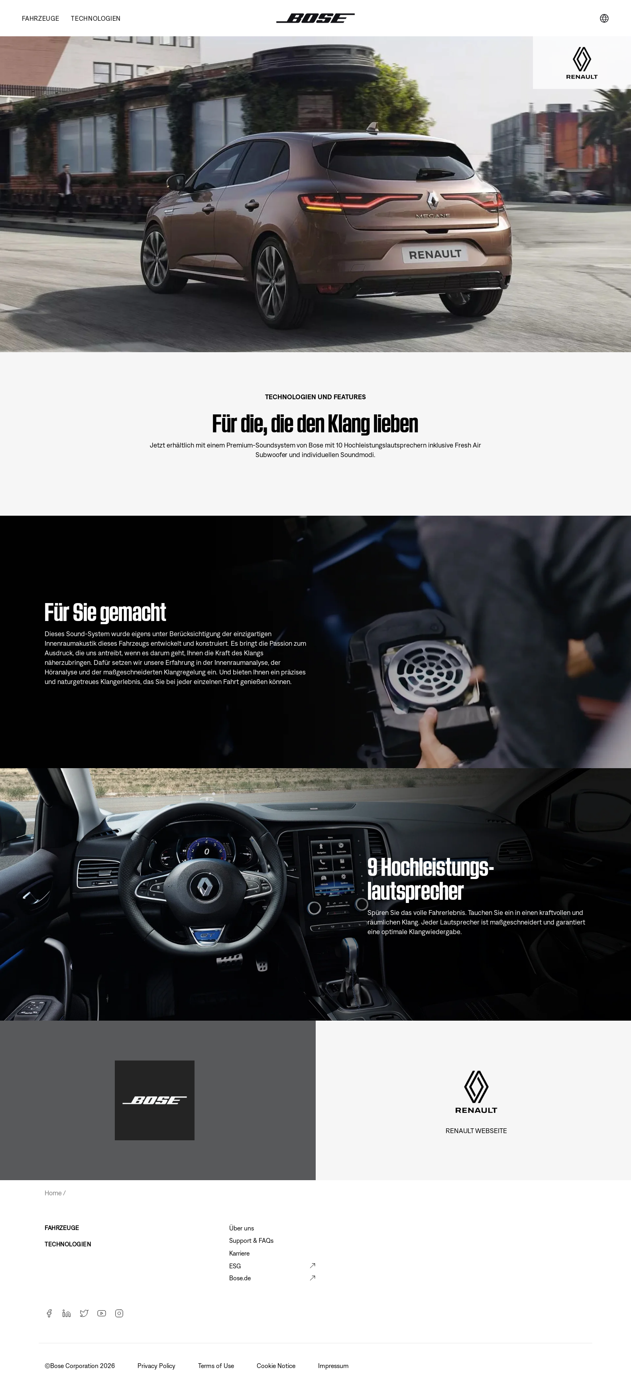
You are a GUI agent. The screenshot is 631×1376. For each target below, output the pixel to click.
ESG (235, 1266)
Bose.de (240, 1277)
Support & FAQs (251, 1240)
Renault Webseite (476, 1131)
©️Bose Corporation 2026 (80, 1365)
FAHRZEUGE (62, 1227)
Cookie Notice (277, 1365)
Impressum (334, 1365)
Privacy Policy (157, 1365)
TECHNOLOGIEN (96, 18)
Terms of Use (217, 1365)
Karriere (239, 1253)
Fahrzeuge (40, 18)
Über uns (241, 1228)
